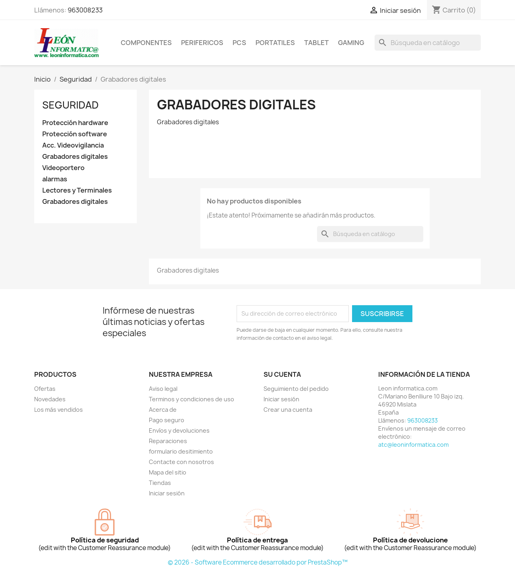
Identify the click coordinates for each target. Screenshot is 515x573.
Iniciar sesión (167, 493)
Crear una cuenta (288, 409)
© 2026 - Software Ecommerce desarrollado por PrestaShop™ (258, 562)
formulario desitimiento (181, 451)
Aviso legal (163, 388)
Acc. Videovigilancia (73, 145)
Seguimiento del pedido (296, 388)
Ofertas (45, 388)
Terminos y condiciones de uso (191, 399)
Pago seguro (166, 420)
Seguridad (70, 105)
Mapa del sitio (167, 472)
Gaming (351, 42)
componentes (146, 42)
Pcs (239, 42)
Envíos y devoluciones (179, 430)
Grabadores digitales (75, 156)
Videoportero (63, 168)
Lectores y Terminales (77, 190)
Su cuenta (282, 374)
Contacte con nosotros (181, 462)
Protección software (74, 134)
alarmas (54, 179)
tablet (316, 42)
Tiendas (160, 483)
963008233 (85, 10)
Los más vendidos (58, 409)
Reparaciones (168, 441)
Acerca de (163, 409)
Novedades (50, 399)
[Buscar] (428, 43)
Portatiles (275, 42)
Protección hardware (75, 123)
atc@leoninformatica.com (413, 444)
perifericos (202, 42)
